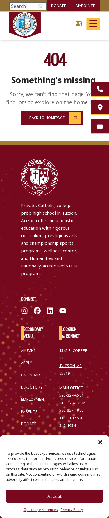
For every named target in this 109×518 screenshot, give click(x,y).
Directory (31, 387)
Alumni (28, 350)
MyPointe (85, 5)
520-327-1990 (71, 410)
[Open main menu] (93, 24)
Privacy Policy (72, 509)
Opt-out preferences (41, 509)
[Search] (28, 6)
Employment (34, 399)
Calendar (30, 374)
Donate (58, 5)
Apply (26, 362)
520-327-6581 (71, 395)
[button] (100, 442)
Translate (78, 23)
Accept (54, 496)
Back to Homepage (47, 117)
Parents (29, 411)
